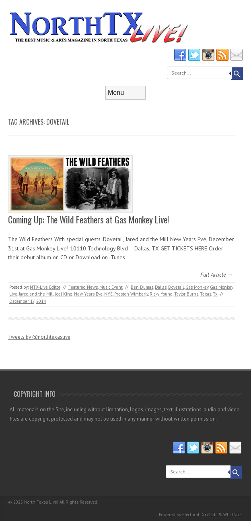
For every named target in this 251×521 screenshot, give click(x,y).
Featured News (83, 287)
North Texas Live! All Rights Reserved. (61, 502)
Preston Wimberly (131, 294)
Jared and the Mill (36, 294)
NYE (108, 294)
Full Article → (216, 274)
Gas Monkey (196, 287)
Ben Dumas (142, 287)
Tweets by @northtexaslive (39, 336)
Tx (215, 294)
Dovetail (176, 287)
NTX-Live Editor (45, 287)
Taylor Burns (186, 294)
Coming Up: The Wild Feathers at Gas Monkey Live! (88, 219)
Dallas (161, 287)
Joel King (63, 294)
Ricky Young (161, 294)
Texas (205, 294)
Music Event (111, 287)
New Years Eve (88, 294)
